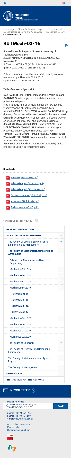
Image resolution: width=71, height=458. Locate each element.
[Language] (63, 3)
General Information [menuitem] (20, 229)
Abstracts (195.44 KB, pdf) (22, 202)
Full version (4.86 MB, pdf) (22, 208)
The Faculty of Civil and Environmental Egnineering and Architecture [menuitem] (28, 243)
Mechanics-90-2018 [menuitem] (20, 324)
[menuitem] (61, 235)
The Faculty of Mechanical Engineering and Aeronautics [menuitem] (30, 252)
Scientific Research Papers (31, 29)
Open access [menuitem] (14, 373)
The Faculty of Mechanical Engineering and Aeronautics (32, 30)
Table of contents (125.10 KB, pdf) (26, 196)
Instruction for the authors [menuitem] (25, 379)
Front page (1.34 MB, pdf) (22, 178)
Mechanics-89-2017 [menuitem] (20, 318)
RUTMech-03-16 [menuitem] (20, 306)
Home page (8, 29)
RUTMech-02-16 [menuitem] (20, 299)
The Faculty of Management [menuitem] (23, 367)
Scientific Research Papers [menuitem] (23, 235)
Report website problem (18, 430)
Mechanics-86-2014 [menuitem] (20, 275)
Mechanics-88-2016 (56, 31)
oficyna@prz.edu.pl (23, 418)
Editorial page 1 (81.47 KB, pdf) (25, 184)
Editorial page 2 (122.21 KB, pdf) (25, 190)
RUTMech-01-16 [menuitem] (20, 293)
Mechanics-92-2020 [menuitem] (20, 336)
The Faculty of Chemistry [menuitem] (21, 342)
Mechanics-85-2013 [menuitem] (20, 269)
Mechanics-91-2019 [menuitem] (20, 330)
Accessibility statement (18, 424)
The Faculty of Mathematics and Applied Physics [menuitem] (29, 359)
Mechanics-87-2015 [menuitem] (20, 281)
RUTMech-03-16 (13, 34)
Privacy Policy (14, 427)
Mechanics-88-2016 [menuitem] (20, 287)
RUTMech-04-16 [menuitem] (20, 312)
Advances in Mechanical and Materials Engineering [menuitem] (30, 261)
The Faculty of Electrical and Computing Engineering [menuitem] (29, 350)
